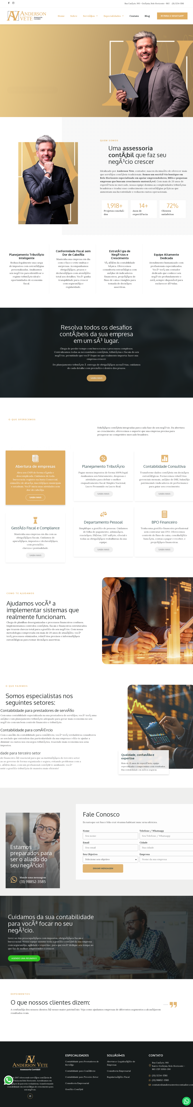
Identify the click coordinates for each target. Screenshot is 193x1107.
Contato (134, 15)
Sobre (73, 15)
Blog (147, 15)
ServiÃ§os (90, 16)
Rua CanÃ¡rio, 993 (160, 1062)
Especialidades (114, 16)
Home (61, 15)
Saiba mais (35, 497)
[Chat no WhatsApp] (186, 1101)
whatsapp (8, 1077)
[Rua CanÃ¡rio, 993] (150, 1065)
